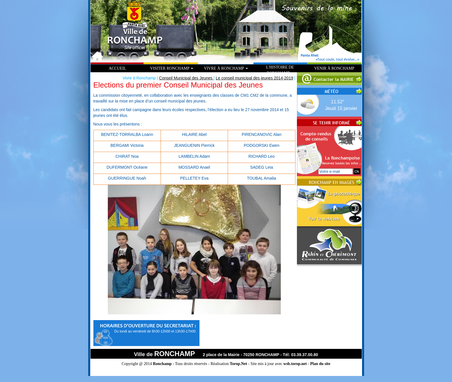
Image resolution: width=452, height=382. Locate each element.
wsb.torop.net (295, 364)
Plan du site (320, 364)
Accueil (117, 68)
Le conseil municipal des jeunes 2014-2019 (254, 78)
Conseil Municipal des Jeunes (186, 78)
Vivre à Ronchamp (226, 68)
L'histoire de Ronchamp (280, 70)
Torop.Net (238, 364)
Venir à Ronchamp (334, 68)
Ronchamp (162, 364)
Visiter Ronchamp (171, 68)
